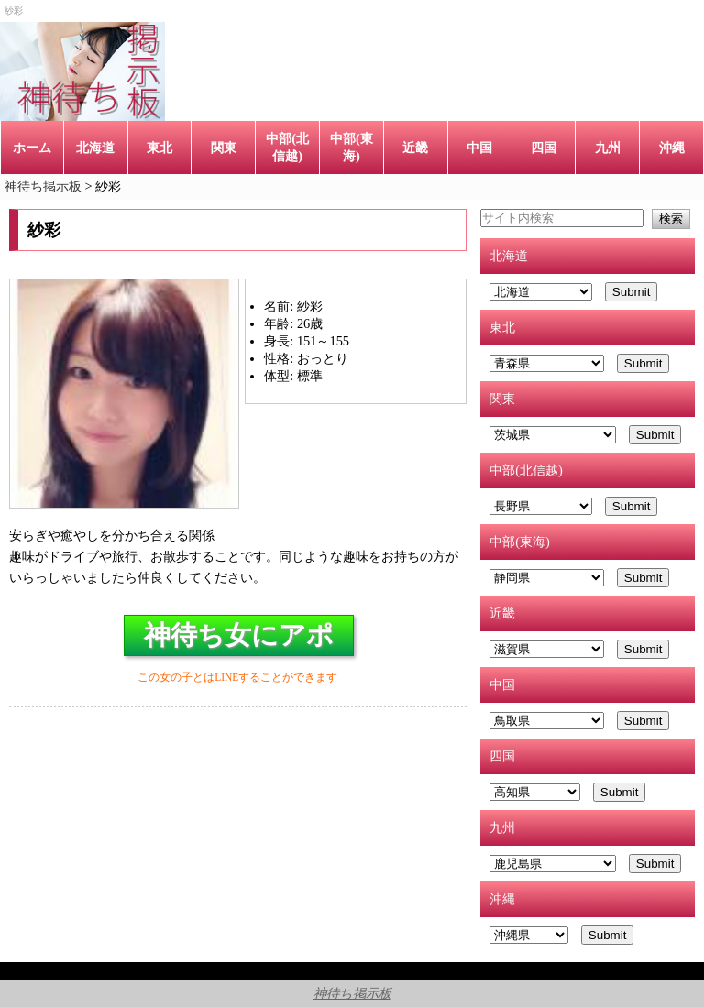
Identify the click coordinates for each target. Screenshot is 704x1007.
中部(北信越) (287, 147)
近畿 (415, 147)
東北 (159, 147)
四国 (543, 147)
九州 (608, 147)
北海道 (95, 147)
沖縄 (672, 147)
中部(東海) (351, 147)
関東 (223, 147)
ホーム (32, 147)
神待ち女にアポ (239, 635)
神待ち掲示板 (352, 993)
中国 (479, 147)
